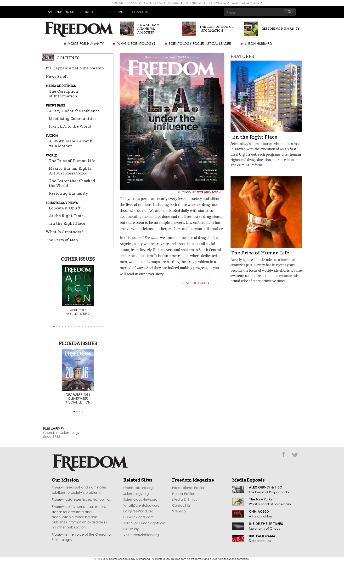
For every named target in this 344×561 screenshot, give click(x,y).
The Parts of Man (62, 239)
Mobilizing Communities (72, 118)
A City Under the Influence (74, 110)
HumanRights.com (138, 517)
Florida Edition (183, 494)
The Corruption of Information (63, 93)
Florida (86, 12)
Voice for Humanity (86, 43)
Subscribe (117, 12)
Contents (68, 57)
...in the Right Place (67, 223)
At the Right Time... (67, 215)
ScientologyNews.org (140, 499)
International (60, 12)
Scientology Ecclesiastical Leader (200, 43)
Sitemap (179, 511)
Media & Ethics (184, 499)
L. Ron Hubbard (258, 43)
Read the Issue (197, 283)
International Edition (188, 488)
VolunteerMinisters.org (141, 535)
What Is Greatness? (64, 231)
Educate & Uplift (65, 208)
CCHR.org (131, 529)
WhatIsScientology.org (141, 505)
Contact (140, 12)
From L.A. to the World (70, 126)
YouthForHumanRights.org (144, 523)
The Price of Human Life (72, 160)
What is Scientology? (136, 43)
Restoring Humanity (68, 193)
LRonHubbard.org (137, 488)
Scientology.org (136, 494)
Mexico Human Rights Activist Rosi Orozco (70, 170)
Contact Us (181, 505)
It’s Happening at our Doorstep (75, 68)
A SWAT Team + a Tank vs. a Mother (70, 143)
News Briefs (57, 76)
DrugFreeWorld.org (138, 511)
